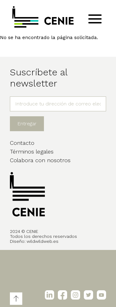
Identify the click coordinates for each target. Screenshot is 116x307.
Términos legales (32, 151)
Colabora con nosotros (40, 160)
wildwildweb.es (42, 241)
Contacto (22, 143)
